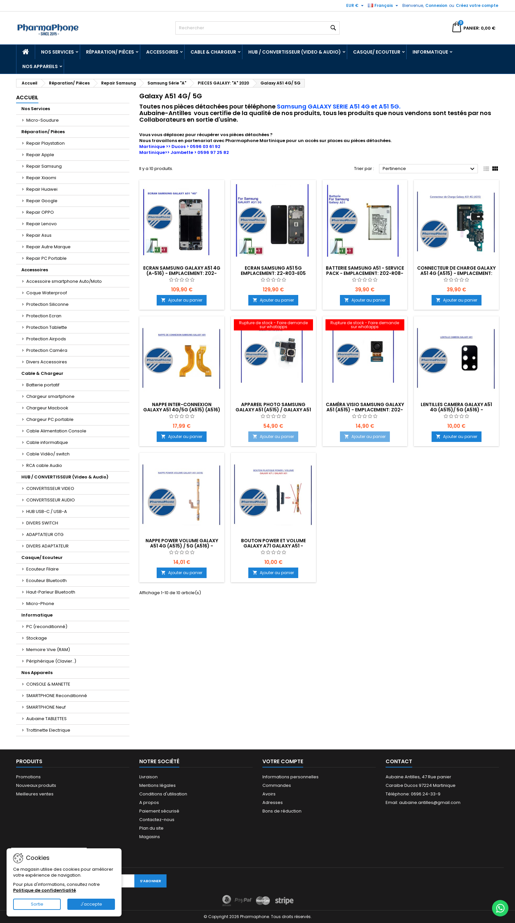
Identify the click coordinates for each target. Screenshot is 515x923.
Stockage (36, 638)
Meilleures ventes (35, 794)
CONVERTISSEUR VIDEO (50, 488)
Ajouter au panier (181, 300)
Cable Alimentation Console (56, 431)
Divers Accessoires (46, 362)
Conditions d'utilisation (163, 794)
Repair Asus (39, 235)
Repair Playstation (45, 143)
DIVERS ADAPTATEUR (47, 546)
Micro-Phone (40, 603)
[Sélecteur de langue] (384, 5)
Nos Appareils (40, 66)
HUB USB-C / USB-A (46, 511)
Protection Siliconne (47, 304)
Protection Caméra (46, 350)
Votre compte (282, 761)
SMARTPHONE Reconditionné (56, 695)
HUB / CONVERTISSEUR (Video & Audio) (294, 52)
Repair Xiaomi (41, 178)
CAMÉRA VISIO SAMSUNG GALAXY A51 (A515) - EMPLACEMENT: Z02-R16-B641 (365, 409)
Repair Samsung (44, 166)
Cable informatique (47, 442)
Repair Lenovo (41, 224)
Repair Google (41, 201)
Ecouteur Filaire (42, 569)
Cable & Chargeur (213, 52)
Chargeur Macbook (47, 408)
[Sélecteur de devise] (355, 5)
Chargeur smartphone (50, 396)
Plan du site (151, 828)
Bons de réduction (282, 811)
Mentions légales (157, 785)
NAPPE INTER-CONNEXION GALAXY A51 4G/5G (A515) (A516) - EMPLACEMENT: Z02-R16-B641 (181, 409)
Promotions (28, 777)
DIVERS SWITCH (42, 523)
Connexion (436, 5)
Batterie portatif (42, 385)
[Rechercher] (257, 28)
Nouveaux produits (36, 785)
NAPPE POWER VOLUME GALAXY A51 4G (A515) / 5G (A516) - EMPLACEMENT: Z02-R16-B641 (182, 545)
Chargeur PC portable (50, 419)
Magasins (149, 837)
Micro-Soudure (42, 120)
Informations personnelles (290, 777)
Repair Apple (40, 155)
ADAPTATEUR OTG (44, 534)
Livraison (148, 777)
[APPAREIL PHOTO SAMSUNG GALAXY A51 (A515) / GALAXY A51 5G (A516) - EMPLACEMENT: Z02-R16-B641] (273, 325)
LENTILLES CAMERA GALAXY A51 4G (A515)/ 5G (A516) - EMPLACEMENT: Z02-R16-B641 (456, 409)
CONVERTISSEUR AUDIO (50, 500)
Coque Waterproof (46, 293)
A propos (149, 802)
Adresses (272, 802)
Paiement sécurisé (159, 811)
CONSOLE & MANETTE (48, 684)
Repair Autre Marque (48, 247)
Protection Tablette (46, 327)
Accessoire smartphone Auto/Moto (64, 281)
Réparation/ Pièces (110, 52)
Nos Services (57, 52)
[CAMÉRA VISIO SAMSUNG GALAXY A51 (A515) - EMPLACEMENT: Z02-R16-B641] (365, 325)
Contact (399, 761)
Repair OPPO (40, 212)
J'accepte (91, 904)
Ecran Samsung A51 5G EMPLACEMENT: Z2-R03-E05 (273, 271)
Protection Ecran (43, 316)
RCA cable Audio (44, 465)
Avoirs (269, 794)
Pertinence (429, 169)
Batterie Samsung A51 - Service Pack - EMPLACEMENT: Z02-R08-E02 (365, 273)
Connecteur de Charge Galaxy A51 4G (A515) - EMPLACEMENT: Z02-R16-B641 (456, 273)
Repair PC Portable (46, 258)
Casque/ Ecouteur (376, 52)
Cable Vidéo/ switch (48, 454)
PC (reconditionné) (46, 626)
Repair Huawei (41, 189)
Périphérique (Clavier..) (51, 661)
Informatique (430, 52)
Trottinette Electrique (48, 730)
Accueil (27, 97)
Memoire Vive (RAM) (48, 649)
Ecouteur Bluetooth (46, 580)
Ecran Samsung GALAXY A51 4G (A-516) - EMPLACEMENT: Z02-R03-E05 (181, 273)
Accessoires (162, 52)
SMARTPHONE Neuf (46, 707)
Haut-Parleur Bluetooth (50, 592)
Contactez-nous (156, 819)
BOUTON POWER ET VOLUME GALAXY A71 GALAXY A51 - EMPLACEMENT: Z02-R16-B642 (273, 545)
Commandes (276, 785)
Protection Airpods (46, 339)
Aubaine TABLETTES (46, 719)
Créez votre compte (477, 5)
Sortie (37, 904)
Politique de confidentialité (44, 890)
